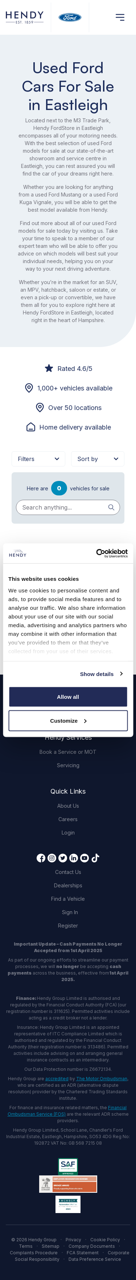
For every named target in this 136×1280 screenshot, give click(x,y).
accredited (57, 1078)
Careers (68, 819)
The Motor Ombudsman (101, 1078)
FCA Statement (83, 1252)
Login (68, 832)
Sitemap (50, 1246)
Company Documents (92, 1246)
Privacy (73, 1239)
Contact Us (68, 872)
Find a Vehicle (68, 899)
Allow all (68, 697)
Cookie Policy (105, 1239)
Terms (26, 1246)
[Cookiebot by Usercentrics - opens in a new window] (97, 553)
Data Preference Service (95, 1259)
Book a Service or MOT (68, 752)
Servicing (68, 765)
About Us (68, 806)
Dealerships (68, 885)
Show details (97, 674)
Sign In (70, 912)
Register (68, 925)
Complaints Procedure (34, 1252)
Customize (68, 720)
